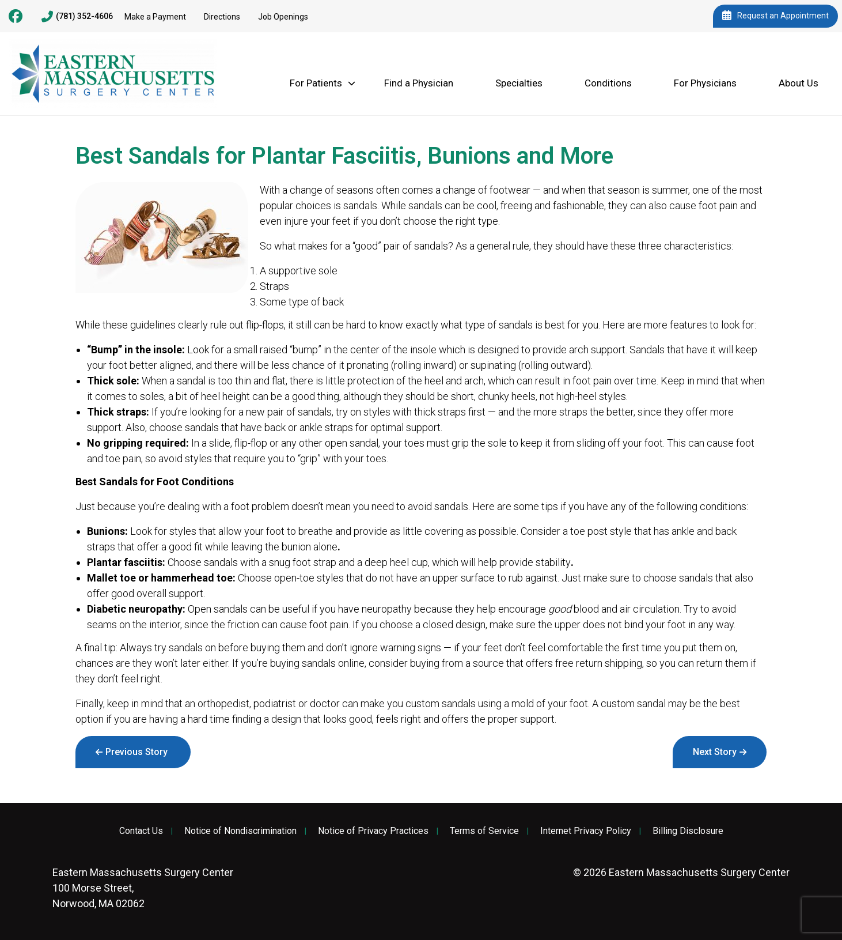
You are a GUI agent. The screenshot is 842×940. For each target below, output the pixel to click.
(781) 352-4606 (77, 16)
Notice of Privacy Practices (373, 831)
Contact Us (141, 831)
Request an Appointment (775, 16)
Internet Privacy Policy (585, 831)
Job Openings (283, 16)
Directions (222, 16)
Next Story (715, 751)
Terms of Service (484, 831)
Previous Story (136, 751)
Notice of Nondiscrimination (240, 831)
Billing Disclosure (688, 831)
